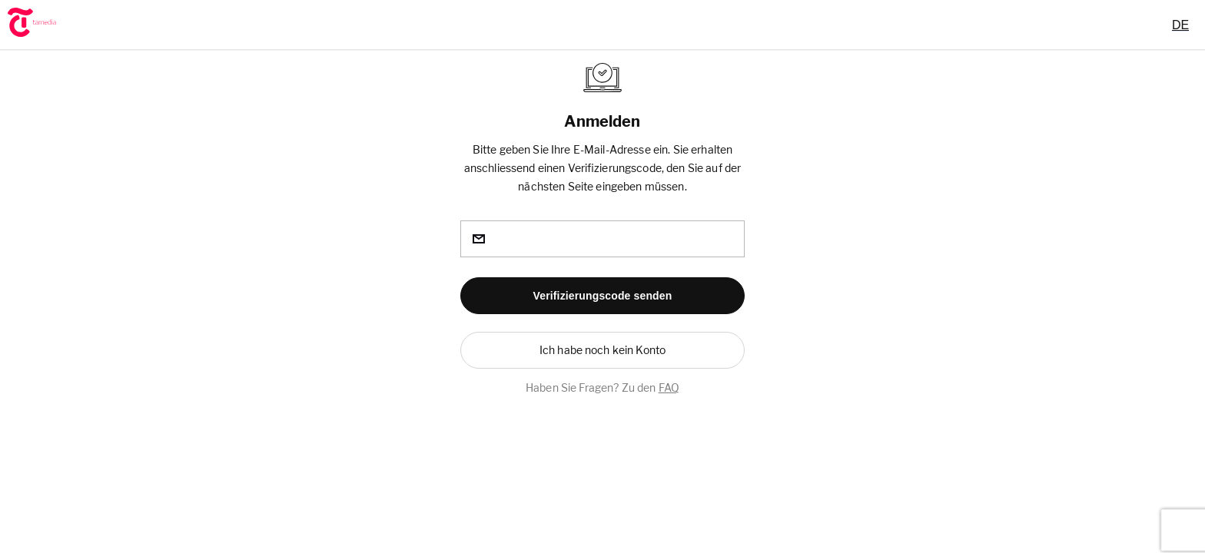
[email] (602, 238)
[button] (602, 295)
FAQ (669, 387)
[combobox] (1180, 24)
